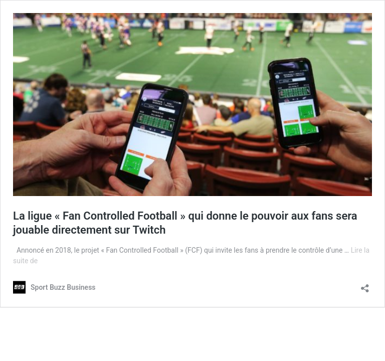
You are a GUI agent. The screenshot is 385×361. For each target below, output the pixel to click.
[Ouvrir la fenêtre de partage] (365, 285)
